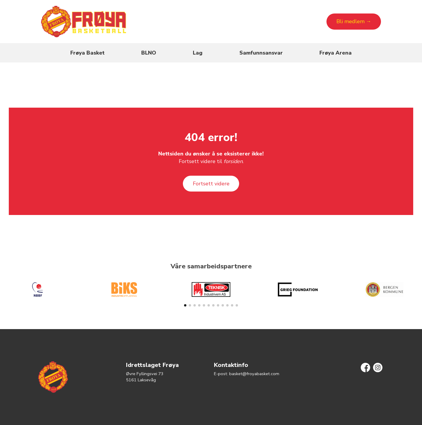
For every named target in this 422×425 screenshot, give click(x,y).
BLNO (148, 52)
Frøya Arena (335, 52)
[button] (185, 305)
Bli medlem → (353, 21)
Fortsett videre (211, 183)
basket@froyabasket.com (254, 374)
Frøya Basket (87, 52)
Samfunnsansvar (261, 52)
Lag (198, 52)
